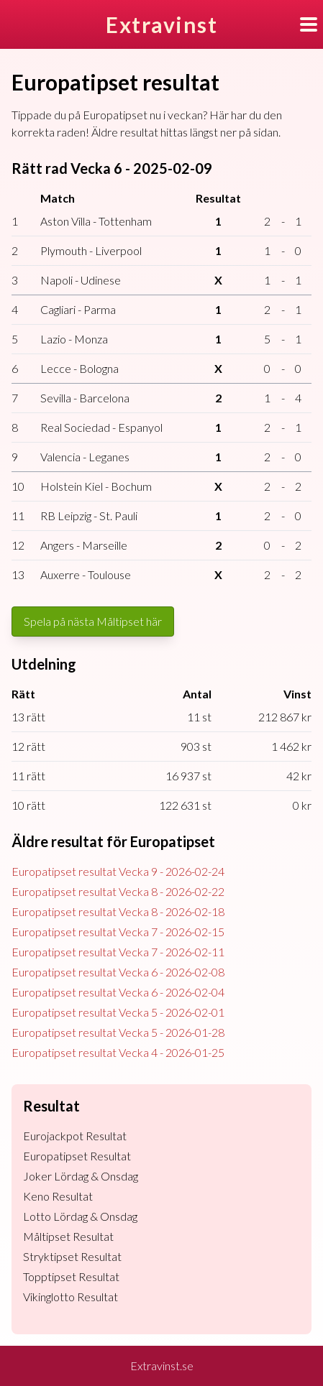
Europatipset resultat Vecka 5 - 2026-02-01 (118, 1012)
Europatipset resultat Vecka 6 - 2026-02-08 (118, 972)
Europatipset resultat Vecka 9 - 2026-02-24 (118, 871)
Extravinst (161, 24)
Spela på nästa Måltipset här (93, 621)
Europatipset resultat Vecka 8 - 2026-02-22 (118, 891)
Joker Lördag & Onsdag (80, 1176)
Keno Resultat (58, 1196)
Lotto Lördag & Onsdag (80, 1216)
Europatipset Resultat (77, 1156)
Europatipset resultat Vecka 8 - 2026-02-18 (118, 911)
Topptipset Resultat (71, 1276)
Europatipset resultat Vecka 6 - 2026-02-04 (118, 992)
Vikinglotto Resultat (70, 1296)
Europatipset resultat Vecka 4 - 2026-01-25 (118, 1052)
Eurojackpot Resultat (75, 1135)
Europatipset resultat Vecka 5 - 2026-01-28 (118, 1032)
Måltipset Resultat (68, 1236)
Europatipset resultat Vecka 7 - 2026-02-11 (118, 951)
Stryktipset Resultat (72, 1256)
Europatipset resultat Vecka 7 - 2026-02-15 (118, 931)
